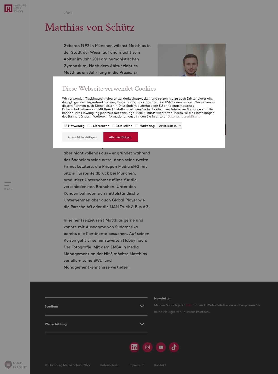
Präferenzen (100, 126)
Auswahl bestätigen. (83, 137)
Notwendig (76, 126)
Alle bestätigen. (121, 137)
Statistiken (124, 126)
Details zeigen (168, 125)
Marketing (147, 126)
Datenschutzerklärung (184, 116)
